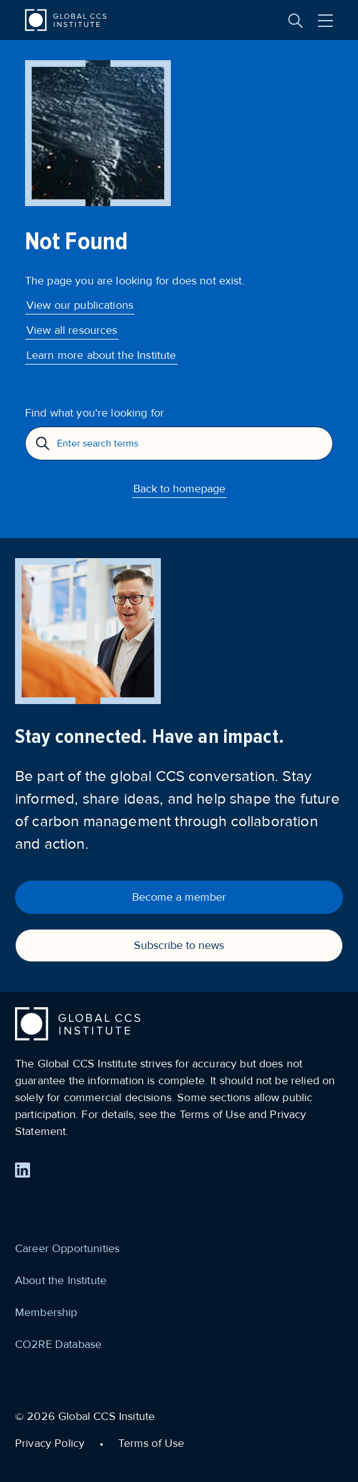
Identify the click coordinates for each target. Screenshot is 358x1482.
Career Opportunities (67, 1248)
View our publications (79, 305)
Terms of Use (151, 1443)
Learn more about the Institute (101, 355)
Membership (46, 1312)
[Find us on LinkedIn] (22, 1170)
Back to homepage (179, 488)
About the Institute (60, 1280)
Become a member (179, 897)
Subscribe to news (179, 945)
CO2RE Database (58, 1344)
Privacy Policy (49, 1443)
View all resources (72, 330)
